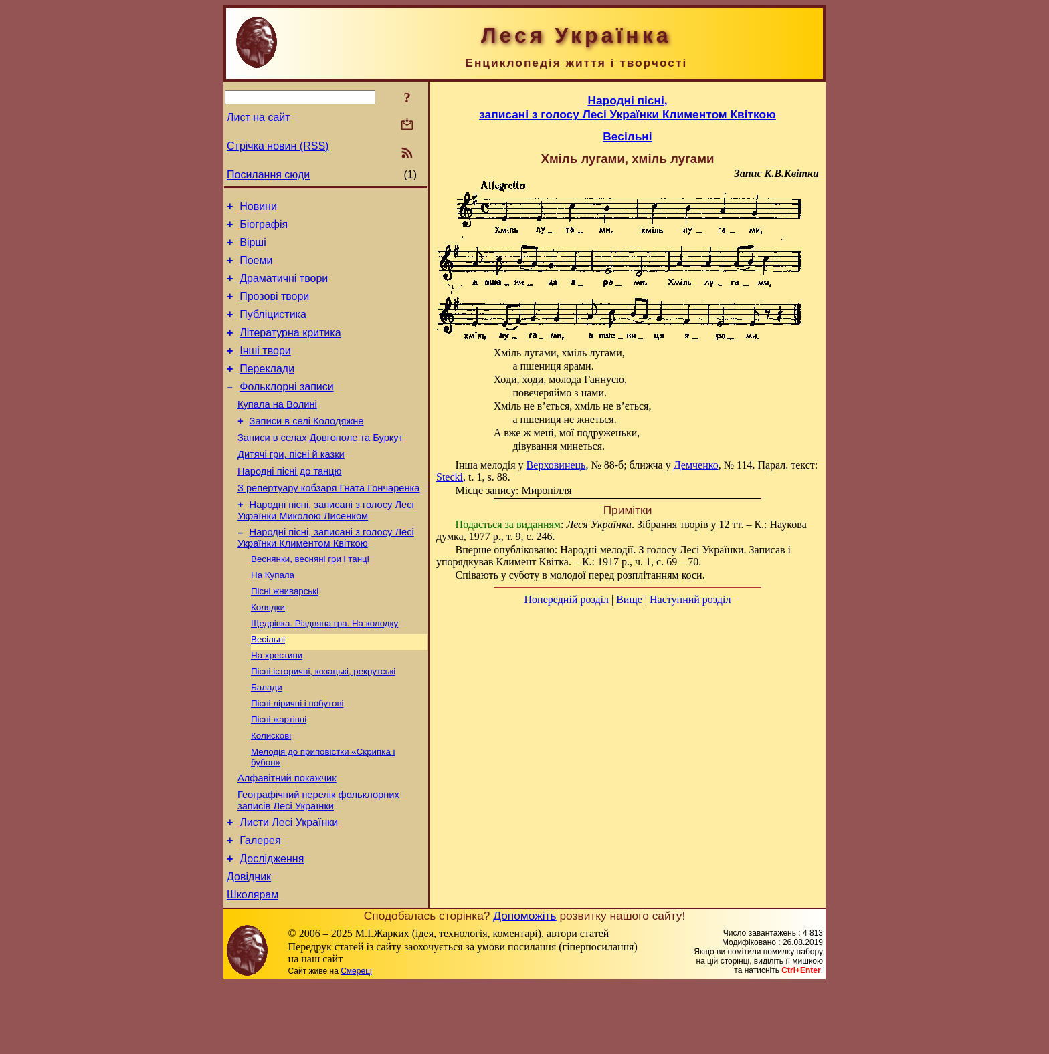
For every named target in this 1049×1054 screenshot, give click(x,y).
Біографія (264, 228)
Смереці (356, 1040)
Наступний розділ (690, 599)
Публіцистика (273, 328)
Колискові (271, 790)
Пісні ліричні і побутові (297, 755)
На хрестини (276, 703)
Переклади (267, 388)
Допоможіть (524, 985)
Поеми (256, 268)
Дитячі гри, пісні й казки (291, 484)
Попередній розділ (566, 599)
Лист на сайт (258, 117)
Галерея (260, 904)
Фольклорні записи (286, 408)
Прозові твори (274, 308)
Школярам (252, 964)
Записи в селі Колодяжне (307, 447)
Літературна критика (290, 348)
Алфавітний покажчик (287, 835)
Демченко (696, 465)
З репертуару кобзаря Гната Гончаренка (328, 522)
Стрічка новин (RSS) (277, 146)
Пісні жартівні (278, 772)
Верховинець (556, 465)
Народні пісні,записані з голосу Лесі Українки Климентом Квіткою (627, 107)
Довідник (249, 944)
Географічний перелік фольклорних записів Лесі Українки (318, 860)
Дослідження (272, 924)
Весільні (268, 685)
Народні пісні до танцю (289, 503)
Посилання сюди (268, 174)
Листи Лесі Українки (289, 884)
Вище (629, 599)
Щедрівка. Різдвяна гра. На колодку (324, 668)
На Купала (272, 616)
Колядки (268, 651)
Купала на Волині (277, 428)
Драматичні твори (284, 288)
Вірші (253, 248)
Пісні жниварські (284, 633)
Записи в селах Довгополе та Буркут (320, 465)
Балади (266, 738)
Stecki (449, 477)
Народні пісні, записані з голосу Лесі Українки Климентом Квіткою (325, 576)
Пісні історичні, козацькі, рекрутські (323, 720)
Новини (258, 208)
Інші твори (265, 368)
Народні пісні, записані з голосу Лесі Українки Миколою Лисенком (325, 546)
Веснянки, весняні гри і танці (310, 599)
